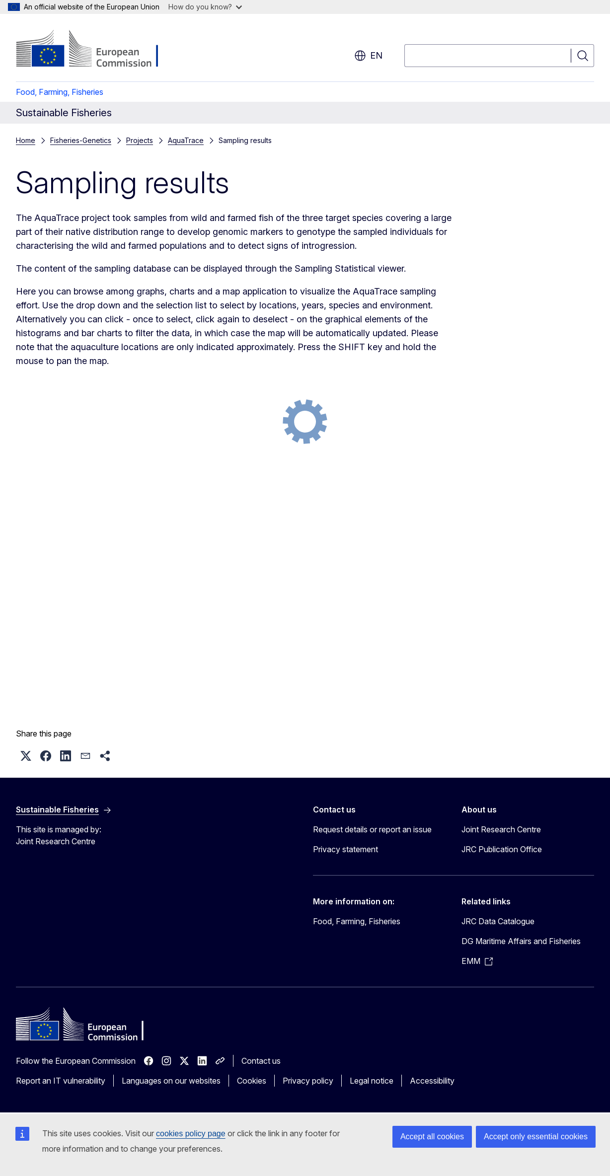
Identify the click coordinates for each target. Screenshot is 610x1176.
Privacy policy (308, 1081)
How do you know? (205, 6)
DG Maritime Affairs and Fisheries (521, 941)
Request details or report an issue (372, 829)
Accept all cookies (432, 1136)
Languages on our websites (171, 1081)
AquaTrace (186, 140)
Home (25, 140)
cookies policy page (191, 1133)
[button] (26, 756)
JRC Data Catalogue (497, 921)
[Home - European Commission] (96, 50)
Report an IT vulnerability (60, 1081)
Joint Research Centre (501, 829)
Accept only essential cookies (536, 1136)
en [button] (368, 56)
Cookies (251, 1081)
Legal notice (371, 1081)
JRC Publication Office (501, 849)
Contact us (261, 1061)
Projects (139, 140)
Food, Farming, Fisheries (59, 92)
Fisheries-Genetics (80, 140)
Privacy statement (345, 849)
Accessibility (432, 1081)
